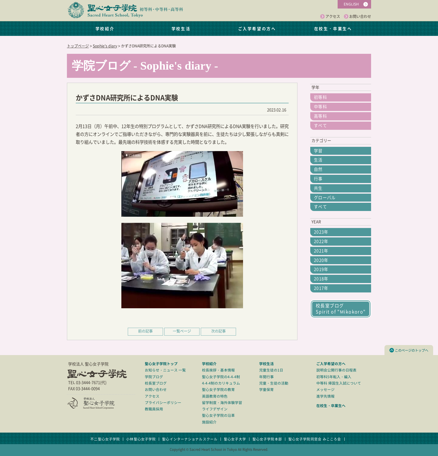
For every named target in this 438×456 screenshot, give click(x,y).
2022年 (321, 241)
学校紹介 (105, 28)
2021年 (321, 251)
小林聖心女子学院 (141, 439)
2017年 (321, 288)
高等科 (320, 116)
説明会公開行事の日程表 (336, 370)
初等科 (320, 97)
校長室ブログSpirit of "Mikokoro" (341, 308)
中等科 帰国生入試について (338, 383)
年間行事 (266, 376)
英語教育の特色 (215, 396)
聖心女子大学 (235, 439)
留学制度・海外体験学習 (222, 402)
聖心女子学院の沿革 (218, 415)
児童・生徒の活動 (273, 383)
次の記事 (218, 331)
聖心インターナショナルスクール (189, 439)
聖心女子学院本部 (267, 439)
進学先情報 (325, 396)
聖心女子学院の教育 (218, 389)
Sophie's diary (105, 46)
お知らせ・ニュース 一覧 (165, 370)
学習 (318, 151)
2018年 (321, 279)
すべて (320, 125)
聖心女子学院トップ (161, 363)
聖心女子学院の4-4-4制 (221, 376)
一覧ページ (182, 331)
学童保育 (266, 389)
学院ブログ (154, 376)
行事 (318, 179)
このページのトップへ (408, 350)
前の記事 (145, 331)
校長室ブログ (156, 383)
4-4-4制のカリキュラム (221, 383)
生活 (318, 160)
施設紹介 (209, 422)
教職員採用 (154, 409)
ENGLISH (351, 4)
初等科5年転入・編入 (333, 376)
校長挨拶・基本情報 (218, 370)
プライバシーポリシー (163, 402)
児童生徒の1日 (271, 370)
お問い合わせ (357, 17)
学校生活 (181, 28)
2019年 (321, 269)
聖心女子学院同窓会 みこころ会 (314, 439)
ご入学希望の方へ (257, 28)
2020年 (321, 260)
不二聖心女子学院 (105, 439)
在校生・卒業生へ (333, 28)
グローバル (325, 197)
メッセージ (325, 389)
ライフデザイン (215, 409)
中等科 (320, 107)
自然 (318, 169)
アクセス (330, 17)
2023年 (321, 232)
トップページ (78, 46)
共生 (318, 188)
